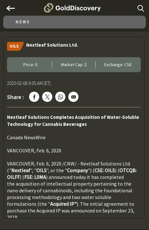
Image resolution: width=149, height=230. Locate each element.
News (23, 22)
